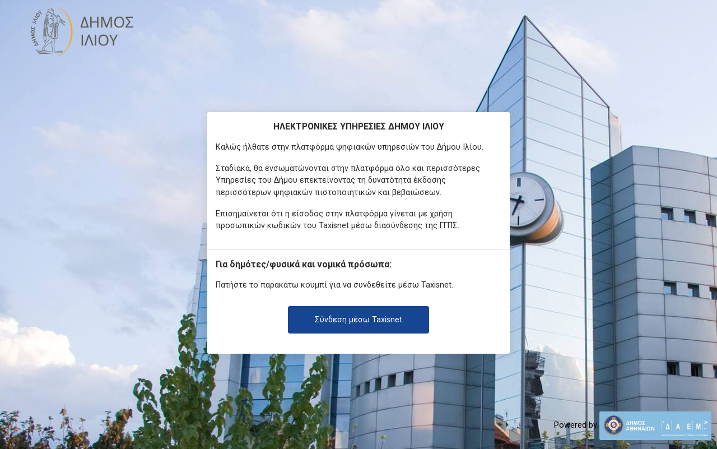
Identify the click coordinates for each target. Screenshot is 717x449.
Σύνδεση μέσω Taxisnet (358, 320)
